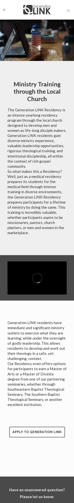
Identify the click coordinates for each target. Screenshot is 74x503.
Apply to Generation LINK (37, 432)
